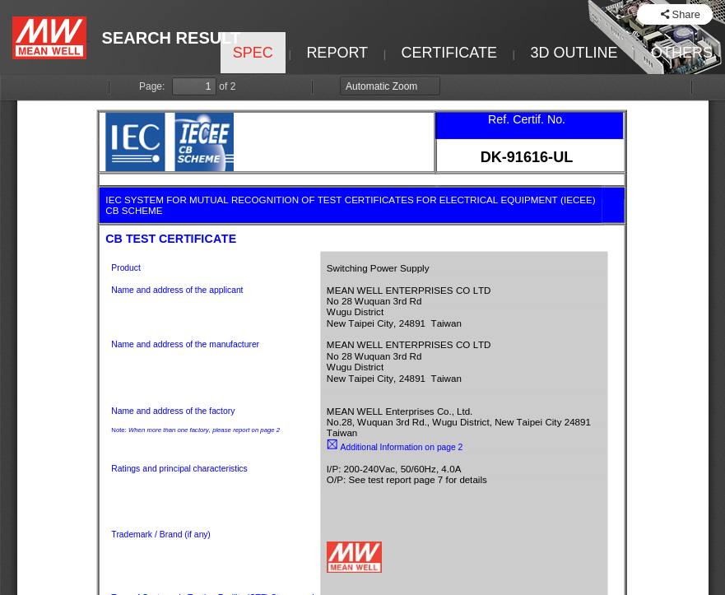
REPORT (337, 52)
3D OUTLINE (573, 52)
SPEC (253, 52)
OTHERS (682, 52)
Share (686, 14)
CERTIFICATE (449, 52)
